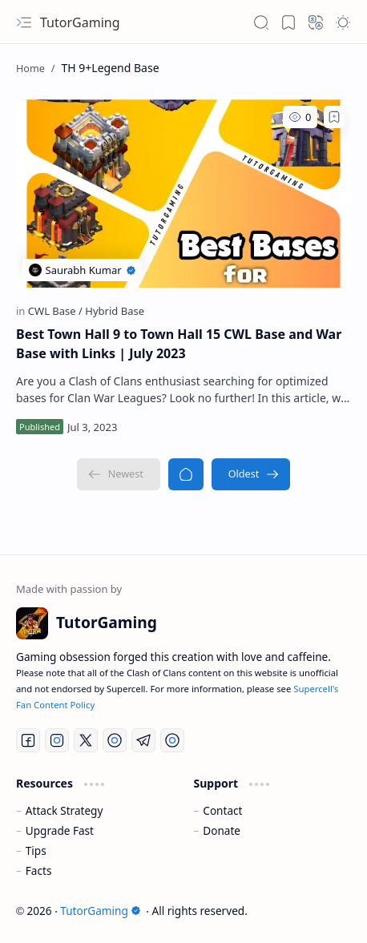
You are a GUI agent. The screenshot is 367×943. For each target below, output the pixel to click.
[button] (24, 22)
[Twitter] (86, 740)
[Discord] (172, 740)
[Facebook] (28, 740)
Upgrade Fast (60, 830)
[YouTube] (115, 740)
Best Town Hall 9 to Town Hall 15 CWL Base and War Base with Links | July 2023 (178, 343)
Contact (222, 810)
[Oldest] (251, 474)
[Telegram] (143, 740)
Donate (221, 830)
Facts (39, 870)
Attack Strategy (64, 810)
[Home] (186, 474)
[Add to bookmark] (334, 117)
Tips (36, 850)
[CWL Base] (55, 311)
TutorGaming (80, 22)
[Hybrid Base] (114, 311)
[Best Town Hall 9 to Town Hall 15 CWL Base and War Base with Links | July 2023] (183, 193)
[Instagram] (57, 740)
